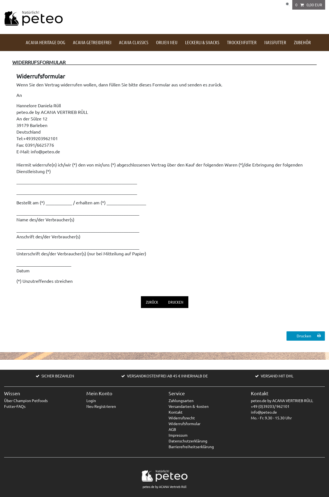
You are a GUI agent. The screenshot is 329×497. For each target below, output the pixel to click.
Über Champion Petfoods (26, 400)
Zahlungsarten (181, 400)
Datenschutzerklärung (188, 440)
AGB (172, 429)
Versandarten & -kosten (189, 406)
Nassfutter (275, 42)
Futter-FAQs (14, 406)
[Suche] (286, 5)
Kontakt (176, 412)
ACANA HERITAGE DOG (45, 42)
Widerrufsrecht (182, 417)
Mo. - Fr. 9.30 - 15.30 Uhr (271, 417)
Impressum (178, 435)
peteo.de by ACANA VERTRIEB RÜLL (282, 400)
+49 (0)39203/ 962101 (270, 406)
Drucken (175, 302)
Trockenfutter (242, 42)
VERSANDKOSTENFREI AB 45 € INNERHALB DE (167, 375)
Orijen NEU (166, 42)
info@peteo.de (264, 412)
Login (91, 400)
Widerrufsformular (184, 423)
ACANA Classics (133, 42)
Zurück (152, 302)
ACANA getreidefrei (92, 42)
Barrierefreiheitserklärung (191, 446)
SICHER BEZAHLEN (57, 375)
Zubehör (302, 42)
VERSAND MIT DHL (277, 375)
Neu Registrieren (101, 406)
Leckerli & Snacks (202, 42)
